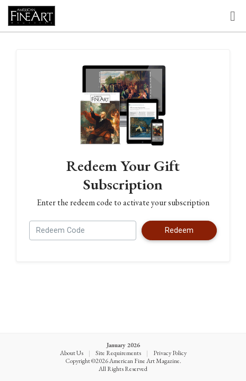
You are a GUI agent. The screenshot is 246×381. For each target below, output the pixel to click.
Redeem (179, 230)
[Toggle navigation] (232, 16)
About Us (71, 353)
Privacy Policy (170, 353)
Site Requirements (118, 353)
